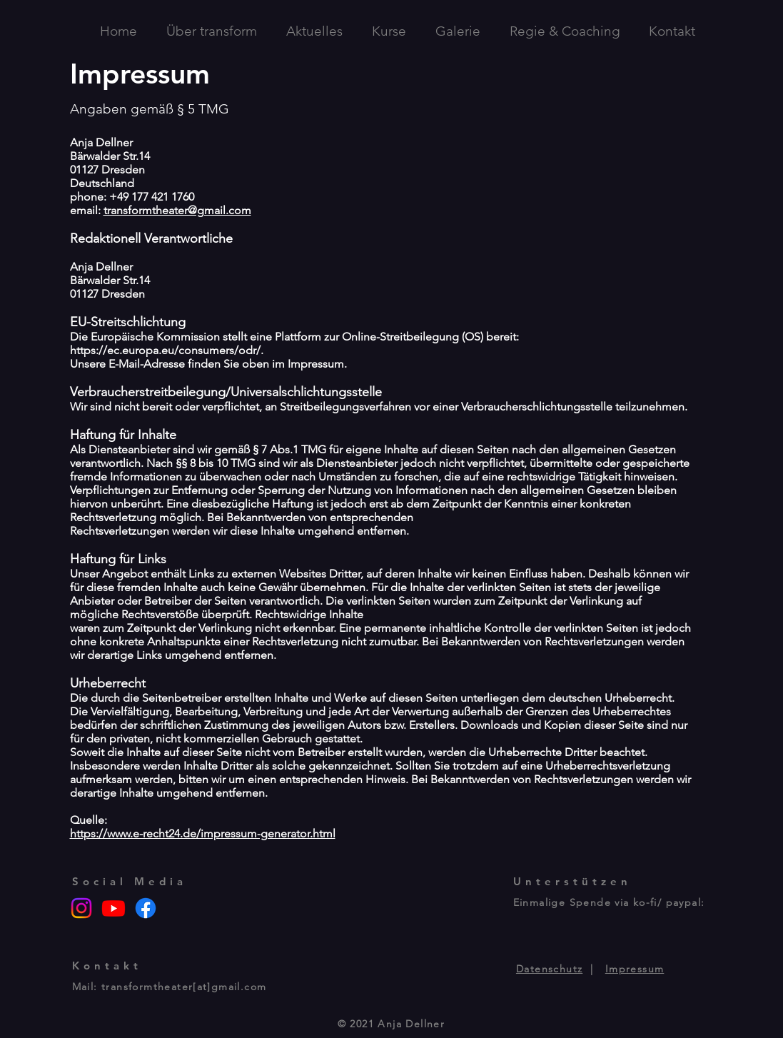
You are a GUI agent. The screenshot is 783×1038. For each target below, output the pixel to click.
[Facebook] (145, 908)
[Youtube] (113, 908)
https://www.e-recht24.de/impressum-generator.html (202, 833)
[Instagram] (81, 908)
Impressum (635, 968)
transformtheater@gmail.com (177, 210)
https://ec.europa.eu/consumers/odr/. (166, 350)
